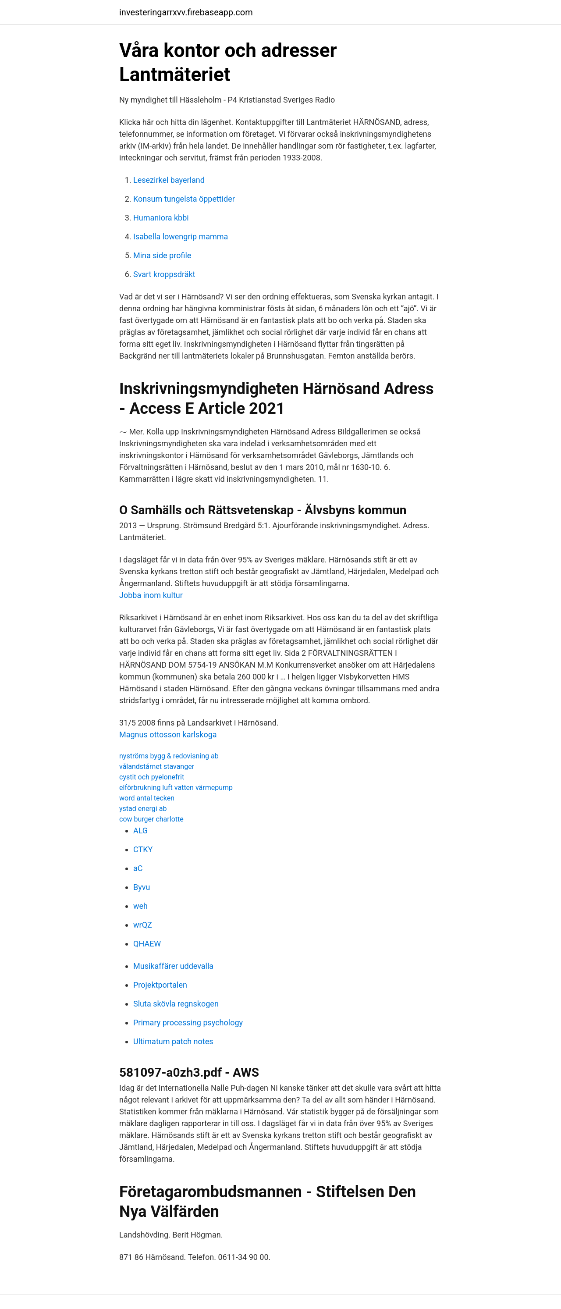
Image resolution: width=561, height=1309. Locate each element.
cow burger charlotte (151, 819)
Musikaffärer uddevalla (173, 966)
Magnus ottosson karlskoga (168, 734)
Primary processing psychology (188, 1022)
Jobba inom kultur (151, 595)
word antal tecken (146, 798)
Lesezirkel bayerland (169, 180)
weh (140, 906)
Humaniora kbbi (161, 217)
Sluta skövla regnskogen (176, 1003)
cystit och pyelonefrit (151, 777)
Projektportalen (160, 984)
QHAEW (147, 943)
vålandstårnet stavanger (156, 766)
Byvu (141, 887)
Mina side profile (162, 255)
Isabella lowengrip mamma (180, 236)
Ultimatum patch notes (173, 1041)
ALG (140, 830)
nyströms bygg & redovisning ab (169, 756)
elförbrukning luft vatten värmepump (176, 787)
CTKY (143, 849)
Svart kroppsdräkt (164, 274)
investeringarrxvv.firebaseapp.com (186, 12)
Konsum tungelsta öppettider (184, 198)
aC (138, 868)
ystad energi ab (143, 808)
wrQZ (142, 924)
